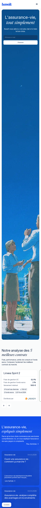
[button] (37, 4)
